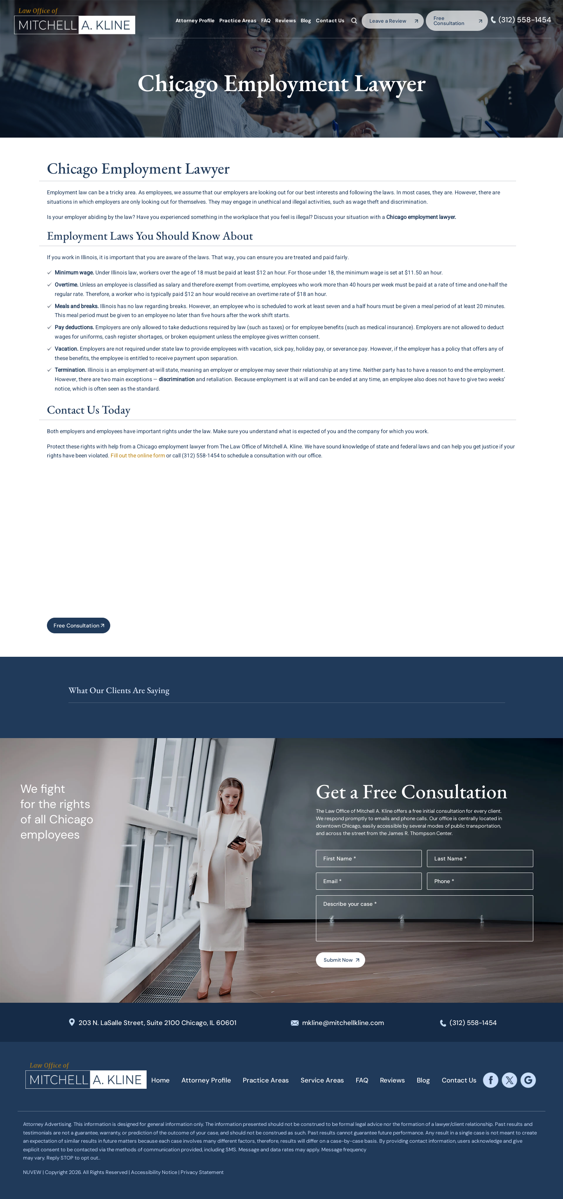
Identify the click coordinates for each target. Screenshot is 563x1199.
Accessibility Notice (154, 1172)
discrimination (177, 379)
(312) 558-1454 (524, 19)
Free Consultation (449, 21)
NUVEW (32, 1172)
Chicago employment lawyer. (421, 217)
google (528, 1080)
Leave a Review (387, 21)
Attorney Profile (195, 20)
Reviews (285, 20)
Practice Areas (237, 20)
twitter (509, 1080)
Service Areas (322, 1080)
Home (160, 1080)
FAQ (266, 20)
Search (354, 20)
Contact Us (330, 20)
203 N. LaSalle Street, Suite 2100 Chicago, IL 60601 (158, 1022)
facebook (490, 1080)
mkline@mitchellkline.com (343, 1022)
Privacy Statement (202, 1172)
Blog (306, 20)
